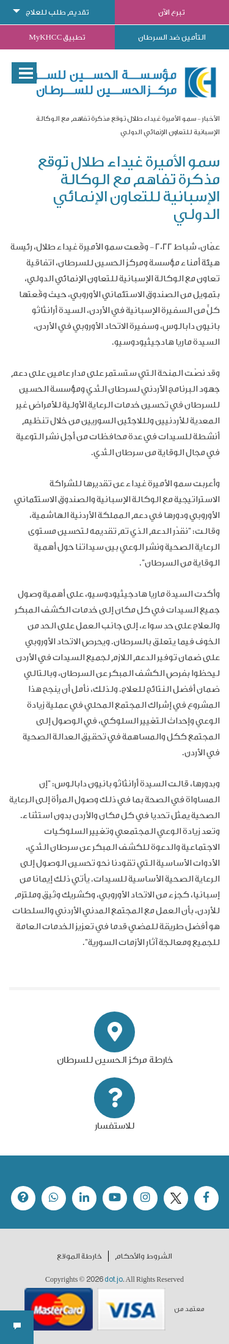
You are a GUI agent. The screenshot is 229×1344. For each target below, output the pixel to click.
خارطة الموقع (79, 1256)
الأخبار (211, 119)
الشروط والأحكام (143, 1256)
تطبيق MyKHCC (57, 37)
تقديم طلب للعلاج (57, 12)
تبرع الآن (171, 12)
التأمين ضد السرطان (172, 37)
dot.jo (113, 1279)
